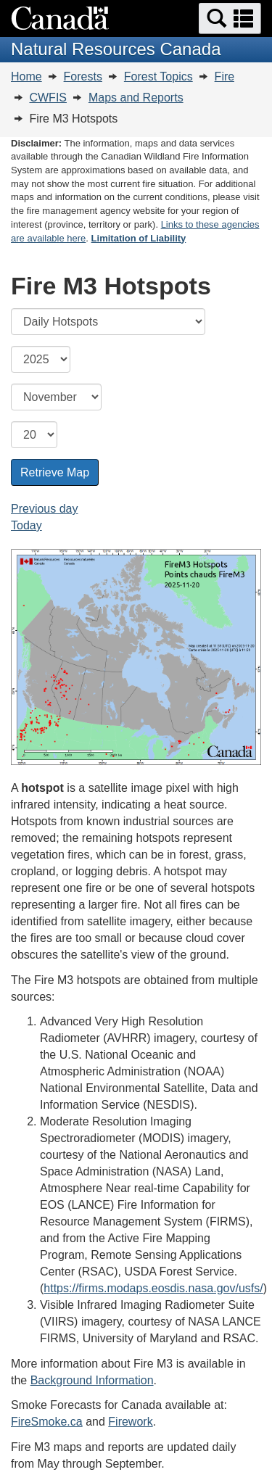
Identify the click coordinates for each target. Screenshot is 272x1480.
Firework (130, 1421)
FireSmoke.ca (47, 1421)
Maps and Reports (136, 97)
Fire (225, 76)
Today (26, 525)
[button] (230, 18)
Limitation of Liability (138, 238)
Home (26, 76)
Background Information (92, 1380)
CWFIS (48, 97)
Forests (83, 76)
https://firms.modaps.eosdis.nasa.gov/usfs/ (153, 1288)
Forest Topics (158, 76)
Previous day (44, 509)
